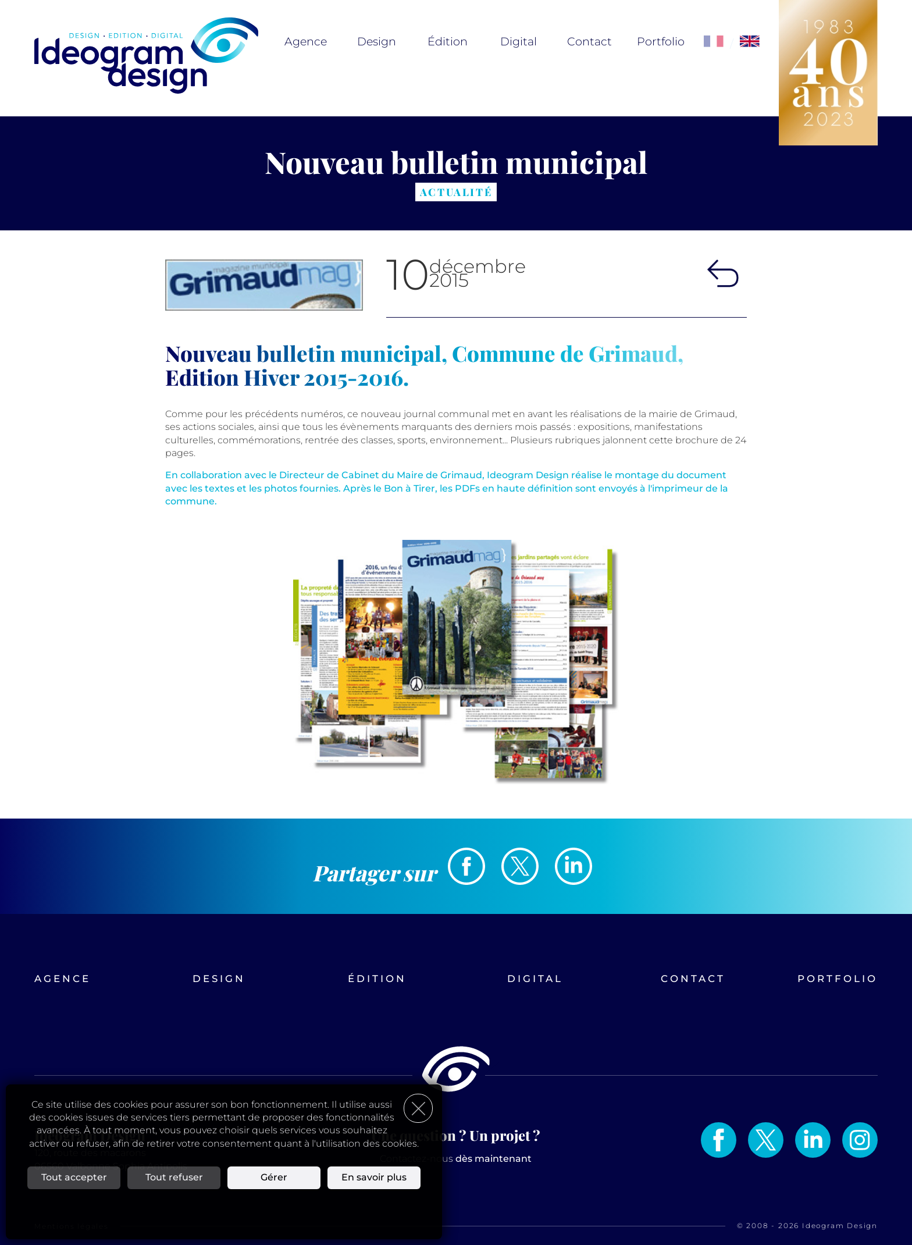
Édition (448, 41)
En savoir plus (374, 1177)
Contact (589, 41)
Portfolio (661, 41)
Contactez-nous (456, 1158)
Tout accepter (74, 1177)
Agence (305, 41)
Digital (518, 41)
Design (376, 41)
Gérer (274, 1177)
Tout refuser (174, 1177)
